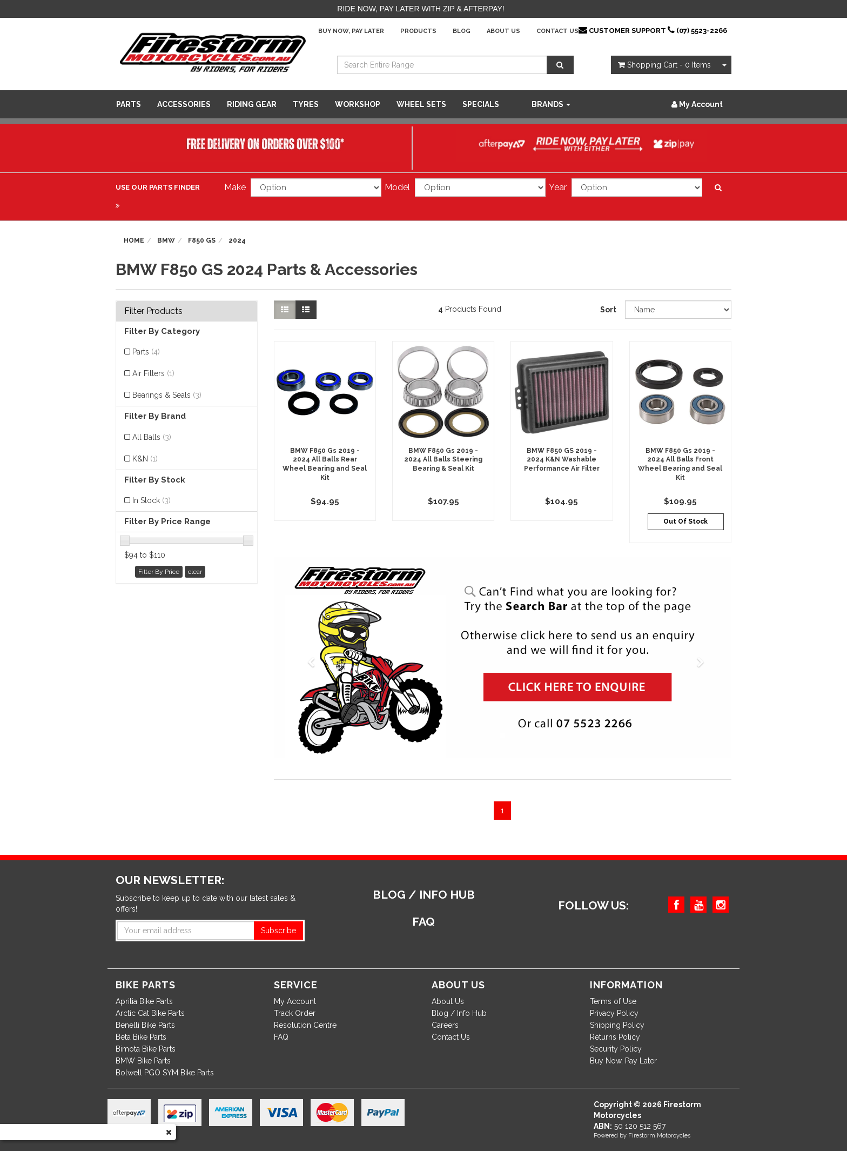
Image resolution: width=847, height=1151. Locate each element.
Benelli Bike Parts (145, 1025)
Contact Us (557, 31)
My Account (295, 1001)
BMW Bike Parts (143, 1060)
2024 (237, 240)
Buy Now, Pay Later (351, 31)
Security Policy (616, 1049)
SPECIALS (480, 104)
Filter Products (153, 311)
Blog (461, 31)
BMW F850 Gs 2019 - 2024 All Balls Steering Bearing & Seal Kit (443, 460)
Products (418, 31)
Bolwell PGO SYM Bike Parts (165, 1072)
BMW (166, 240)
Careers (445, 1025)
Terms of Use (613, 1001)
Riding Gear (252, 104)
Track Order (294, 1013)
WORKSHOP (357, 104)
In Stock (151, 500)
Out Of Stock (685, 521)
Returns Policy (615, 1037)
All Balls (151, 437)
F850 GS (202, 240)
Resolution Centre (305, 1025)
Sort (608, 309)
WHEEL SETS (421, 104)
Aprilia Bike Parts (144, 1001)
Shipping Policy (617, 1025)
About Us (503, 31)
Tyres (306, 104)
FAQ (281, 1037)
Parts (128, 104)
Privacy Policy (614, 1013)
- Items (664, 65)
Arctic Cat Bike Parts (150, 1013)
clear (195, 572)
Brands (551, 104)
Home (134, 240)
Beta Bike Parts (141, 1037)
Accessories (184, 104)
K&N (145, 458)
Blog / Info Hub (459, 1013)
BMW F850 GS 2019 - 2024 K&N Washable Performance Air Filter (562, 460)
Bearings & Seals (166, 395)
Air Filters (153, 373)
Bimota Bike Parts (146, 1049)
